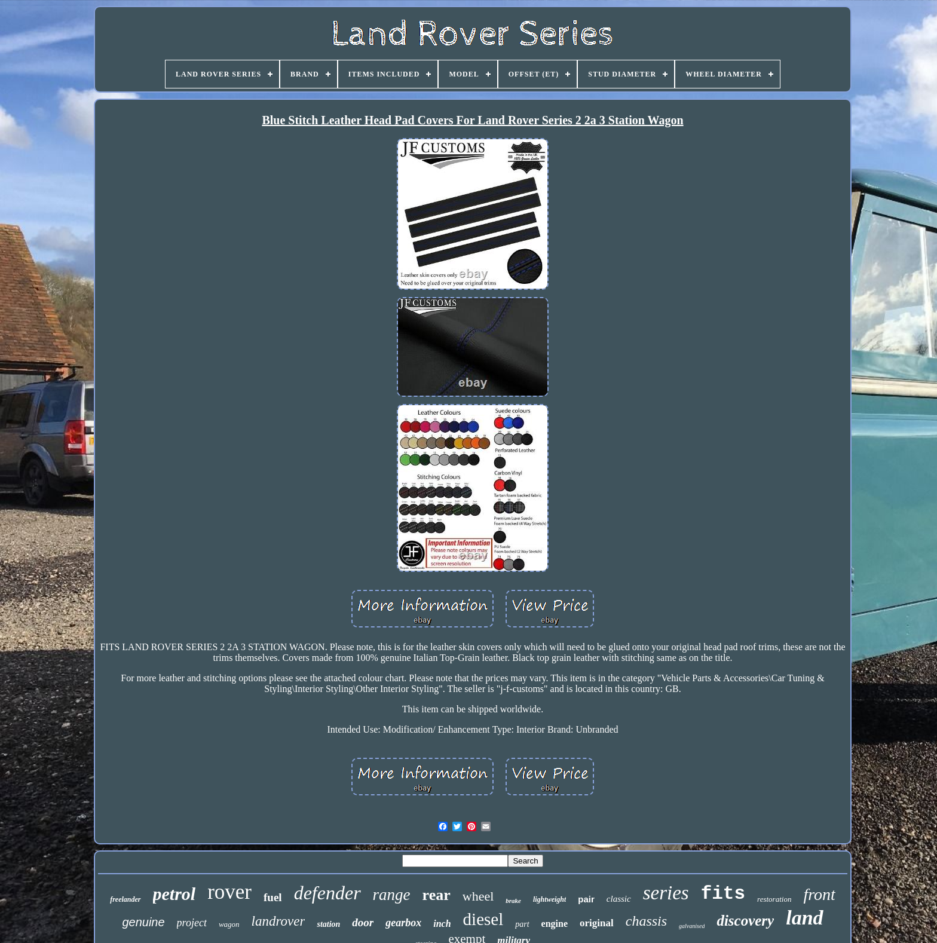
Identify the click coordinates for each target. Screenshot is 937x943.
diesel (483, 919)
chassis (646, 921)
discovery (745, 921)
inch (442, 923)
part (522, 924)
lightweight (549, 899)
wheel (478, 896)
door (362, 922)
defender (327, 893)
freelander (125, 899)
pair (586, 899)
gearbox (403, 923)
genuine (143, 922)
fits (723, 893)
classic (619, 899)
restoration (774, 899)
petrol (174, 894)
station (328, 924)
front (819, 894)
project (192, 923)
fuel (273, 897)
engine (554, 923)
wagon (229, 924)
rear (436, 895)
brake (513, 900)
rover (229, 892)
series (666, 893)
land (804, 918)
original (597, 923)
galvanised (692, 926)
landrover (278, 921)
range (392, 895)
